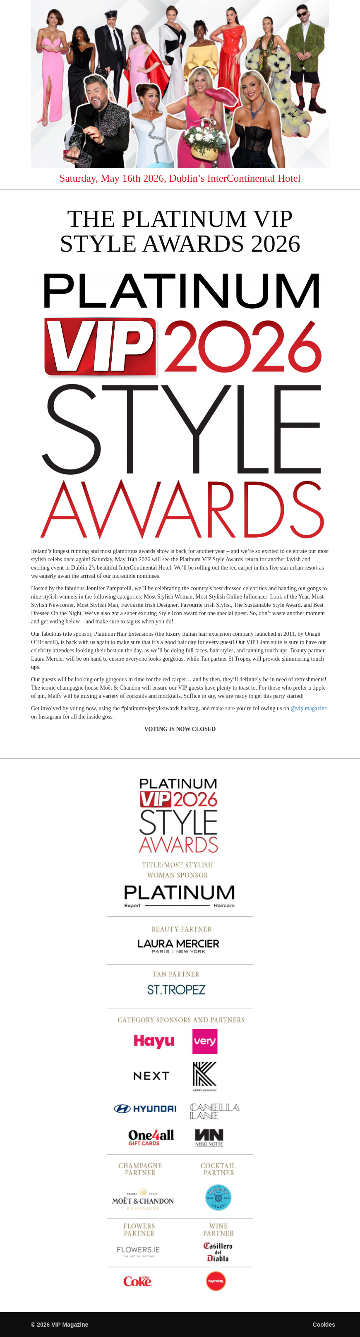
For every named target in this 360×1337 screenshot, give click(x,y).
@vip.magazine (308, 708)
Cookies (324, 1324)
